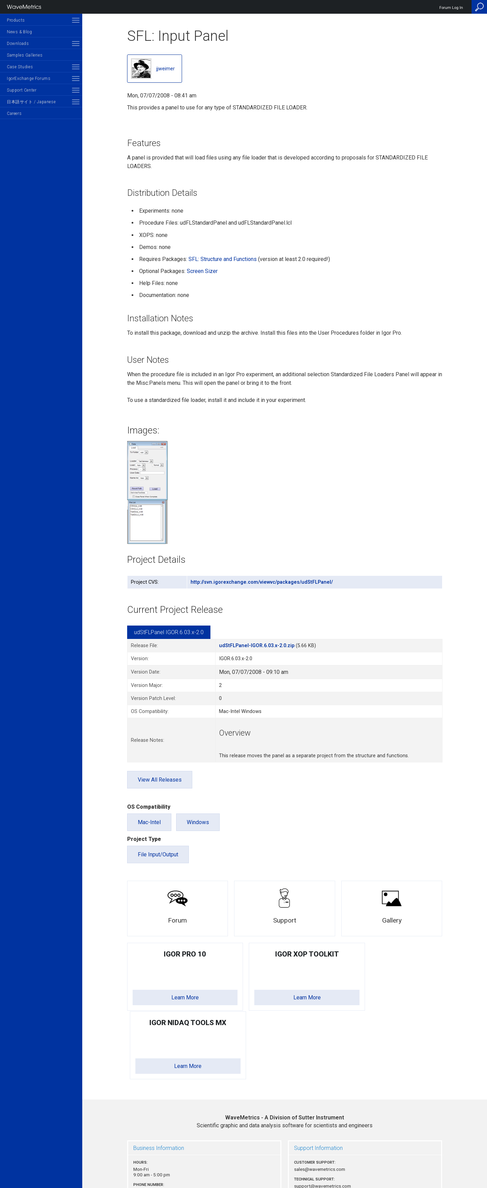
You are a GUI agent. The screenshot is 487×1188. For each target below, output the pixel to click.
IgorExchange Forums (28, 78)
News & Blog (19, 31)
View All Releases (160, 779)
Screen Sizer (202, 271)
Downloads (18, 43)
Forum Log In (451, 7)
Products (16, 20)
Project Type (144, 839)
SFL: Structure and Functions (222, 259)
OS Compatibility (148, 807)
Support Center (21, 90)
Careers (14, 113)
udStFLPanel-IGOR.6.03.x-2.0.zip (256, 646)
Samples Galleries (24, 55)
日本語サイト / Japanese (31, 101)
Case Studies (20, 66)
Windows (198, 822)
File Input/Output (158, 854)
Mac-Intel (149, 822)
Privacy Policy (285, 1159)
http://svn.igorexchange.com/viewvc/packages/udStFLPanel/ (262, 582)
